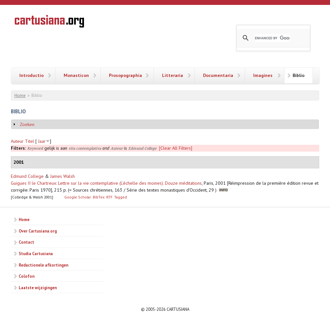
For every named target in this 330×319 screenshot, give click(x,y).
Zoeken (27, 124)
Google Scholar (77, 197)
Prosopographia (125, 75)
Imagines (263, 75)
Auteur (17, 141)
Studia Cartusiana (36, 253)
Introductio (31, 75)
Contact (26, 242)
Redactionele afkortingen (43, 265)
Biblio (298, 75)
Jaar (42, 141)
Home (20, 95)
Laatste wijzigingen (38, 287)
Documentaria (218, 75)
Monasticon (76, 75)
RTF (109, 197)
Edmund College (27, 176)
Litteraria (172, 75)
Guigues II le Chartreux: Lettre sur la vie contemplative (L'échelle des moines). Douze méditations (106, 183)
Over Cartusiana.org (38, 231)
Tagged (120, 197)
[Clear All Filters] (175, 148)
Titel (29, 141)
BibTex (99, 197)
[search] (272, 38)
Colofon (26, 276)
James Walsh (62, 176)
